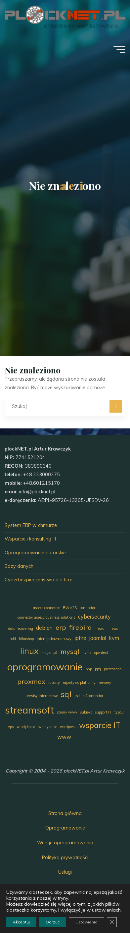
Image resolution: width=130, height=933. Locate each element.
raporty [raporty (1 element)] (54, 682)
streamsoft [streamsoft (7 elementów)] (29, 710)
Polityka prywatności (65, 857)
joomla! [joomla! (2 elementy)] (97, 638)
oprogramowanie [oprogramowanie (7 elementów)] (45, 667)
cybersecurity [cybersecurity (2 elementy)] (94, 616)
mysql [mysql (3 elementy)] (70, 651)
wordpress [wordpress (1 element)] (68, 726)
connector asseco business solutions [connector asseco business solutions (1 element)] (46, 617)
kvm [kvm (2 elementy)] (114, 638)
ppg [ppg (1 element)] (98, 669)
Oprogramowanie (65, 828)
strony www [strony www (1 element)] (67, 712)
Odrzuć (53, 921)
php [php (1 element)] (89, 669)
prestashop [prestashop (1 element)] (112, 669)
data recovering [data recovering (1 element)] (20, 628)
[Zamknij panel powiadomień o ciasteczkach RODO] (112, 922)
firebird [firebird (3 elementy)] (80, 627)
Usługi (65, 872)
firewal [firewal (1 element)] (100, 628)
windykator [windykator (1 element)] (47, 726)
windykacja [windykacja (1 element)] (26, 726)
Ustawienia (86, 921)
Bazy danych (19, 566)
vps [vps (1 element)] (11, 726)
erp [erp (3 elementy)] (61, 627)
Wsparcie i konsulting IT (31, 539)
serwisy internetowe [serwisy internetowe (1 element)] (41, 695)
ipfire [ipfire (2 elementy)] (80, 638)
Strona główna (65, 813)
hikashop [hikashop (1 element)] (26, 638)
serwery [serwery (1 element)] (105, 682)
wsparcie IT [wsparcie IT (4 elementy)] (99, 725)
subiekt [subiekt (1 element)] (86, 712)
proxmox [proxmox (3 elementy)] (31, 681)
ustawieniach (106, 910)
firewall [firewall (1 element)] (114, 628)
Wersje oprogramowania (65, 843)
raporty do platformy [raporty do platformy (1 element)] (79, 682)
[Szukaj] (115, 406)
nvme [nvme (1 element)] (86, 652)
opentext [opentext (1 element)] (101, 652)
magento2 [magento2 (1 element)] (50, 652)
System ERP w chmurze (31, 525)
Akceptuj (21, 921)
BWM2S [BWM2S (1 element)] (70, 607)
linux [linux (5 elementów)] (29, 650)
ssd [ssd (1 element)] (77, 695)
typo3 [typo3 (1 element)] (118, 712)
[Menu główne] (119, 49)
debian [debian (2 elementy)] (44, 628)
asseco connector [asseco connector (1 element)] (46, 607)
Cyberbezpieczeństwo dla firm (38, 580)
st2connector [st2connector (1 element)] (93, 695)
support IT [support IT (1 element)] (103, 712)
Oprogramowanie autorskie (35, 553)
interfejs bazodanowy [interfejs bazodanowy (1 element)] (54, 638)
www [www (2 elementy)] (64, 737)
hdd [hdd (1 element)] (13, 638)
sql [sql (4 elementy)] (66, 694)
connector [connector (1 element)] (87, 607)
